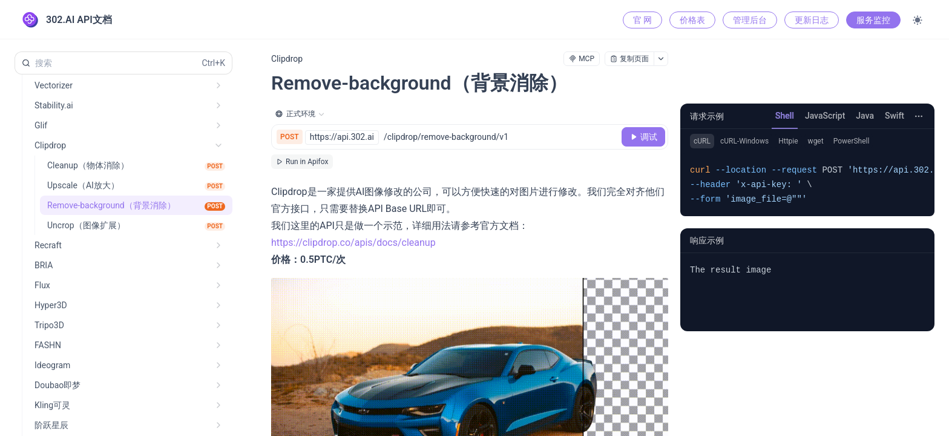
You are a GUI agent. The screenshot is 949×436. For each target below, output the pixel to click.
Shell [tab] (784, 116)
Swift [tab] (894, 116)
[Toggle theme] (917, 20)
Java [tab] (865, 116)
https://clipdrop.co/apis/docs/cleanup (353, 242)
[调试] (643, 137)
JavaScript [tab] (825, 116)
